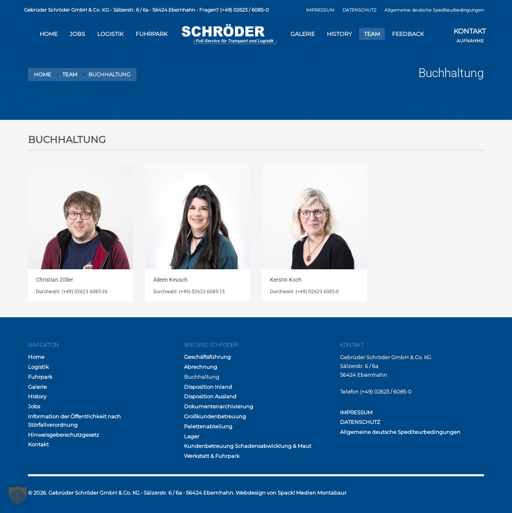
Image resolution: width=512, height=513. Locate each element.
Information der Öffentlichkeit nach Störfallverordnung (74, 420)
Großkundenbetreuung (215, 416)
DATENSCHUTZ (359, 10)
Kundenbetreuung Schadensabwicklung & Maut (247, 446)
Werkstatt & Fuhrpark (212, 456)
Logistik (38, 367)
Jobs (34, 406)
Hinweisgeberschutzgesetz (63, 434)
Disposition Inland (208, 387)
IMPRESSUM (320, 10)
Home (36, 357)
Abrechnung (200, 367)
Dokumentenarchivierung (218, 406)
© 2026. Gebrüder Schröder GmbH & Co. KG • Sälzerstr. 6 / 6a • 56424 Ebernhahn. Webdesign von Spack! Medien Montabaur (187, 492)
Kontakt (38, 444)
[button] (17, 495)
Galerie (37, 387)
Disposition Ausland (210, 396)
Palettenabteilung (208, 426)
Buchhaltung (201, 377)
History (37, 396)
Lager (191, 436)
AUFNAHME (470, 36)
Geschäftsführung (207, 357)
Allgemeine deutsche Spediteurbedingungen (434, 10)
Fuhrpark (40, 377)
